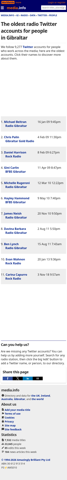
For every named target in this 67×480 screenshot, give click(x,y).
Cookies (10, 417)
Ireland (45, 395)
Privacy (9, 421)
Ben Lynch (11, 244)
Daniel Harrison (15, 152)
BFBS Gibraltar (15, 172)
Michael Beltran (15, 122)
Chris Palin (11, 137)
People (53, 15)
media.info (7, 15)
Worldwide (8, 2)
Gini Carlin (11, 168)
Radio (24, 15)
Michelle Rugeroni (17, 183)
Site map (10, 425)
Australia (7, 399)
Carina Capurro (16, 275)
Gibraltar (19, 399)
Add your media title (17, 410)
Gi (17, 15)
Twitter (42, 15)
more (18, 2)
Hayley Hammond (16, 198)
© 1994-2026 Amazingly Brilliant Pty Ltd (25, 459)
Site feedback (13, 429)
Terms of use (13, 413)
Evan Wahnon (15, 259)
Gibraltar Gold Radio (19, 141)
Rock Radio (13, 156)
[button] (8, 378)
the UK (35, 395)
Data (32, 15)
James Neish (13, 213)
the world (38, 399)
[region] (33, 91)
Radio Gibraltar (16, 126)
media (16, 7)
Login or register (57, 2)
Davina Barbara (15, 229)
